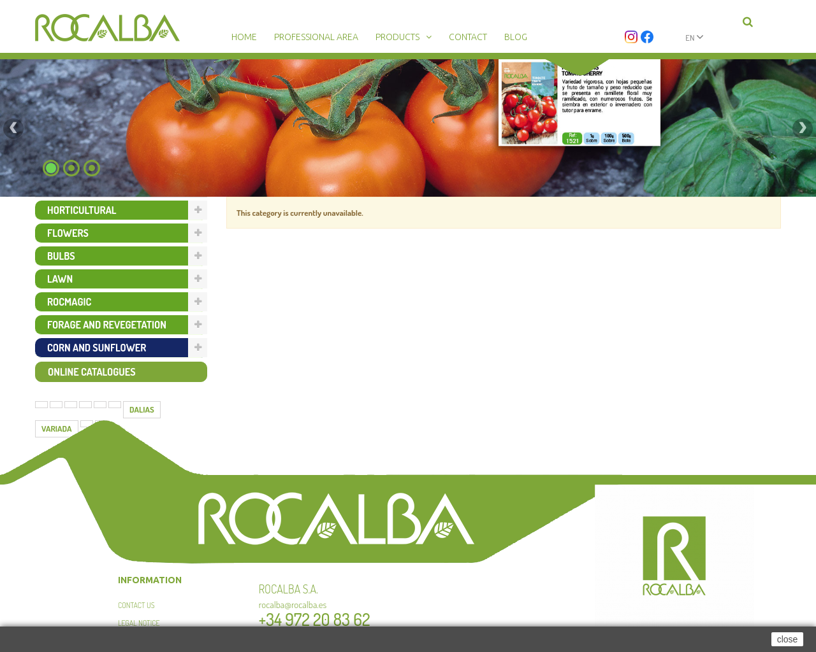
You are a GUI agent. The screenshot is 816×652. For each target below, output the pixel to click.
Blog (515, 36)
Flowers (68, 233)
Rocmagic (69, 301)
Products (397, 36)
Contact (468, 36)
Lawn (60, 279)
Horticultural (82, 210)
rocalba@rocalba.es (293, 605)
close (787, 639)
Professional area (316, 36)
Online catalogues (92, 371)
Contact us (136, 605)
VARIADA (56, 428)
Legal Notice (138, 623)
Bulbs (61, 256)
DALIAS (141, 409)
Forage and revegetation (106, 324)
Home (244, 36)
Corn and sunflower (96, 347)
